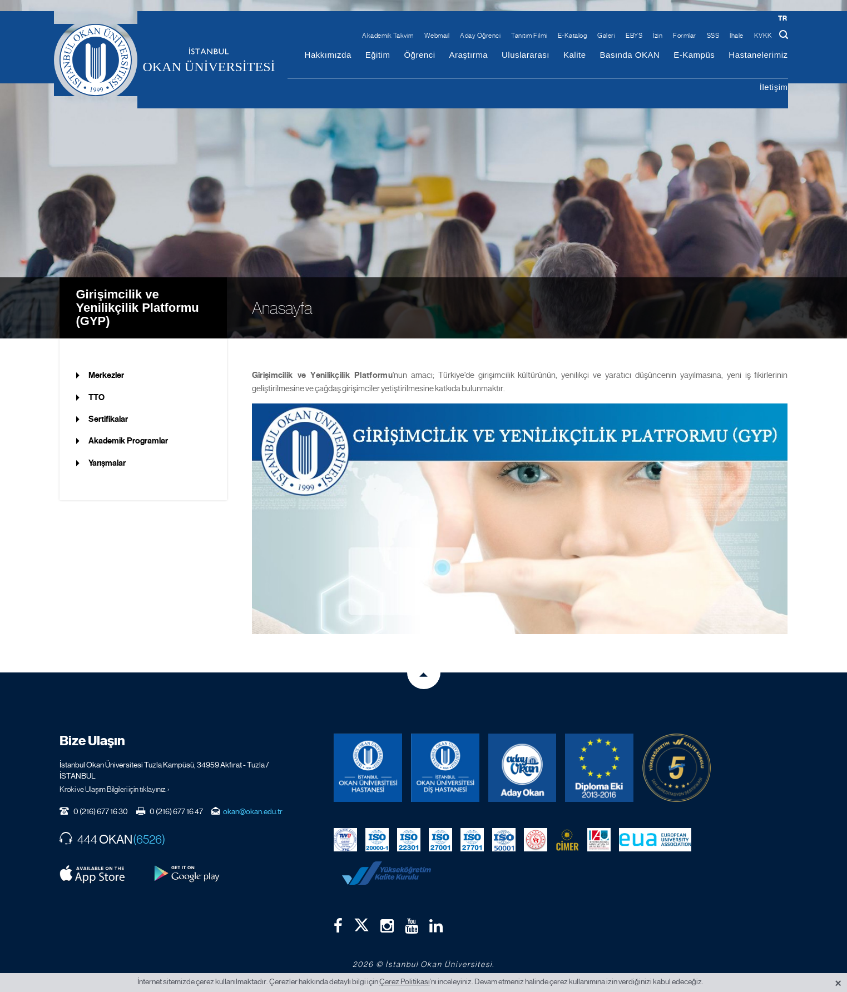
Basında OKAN (630, 54)
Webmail (437, 35)
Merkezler (106, 375)
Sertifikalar (108, 419)
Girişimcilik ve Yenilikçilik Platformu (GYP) (137, 307)
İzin (657, 35)
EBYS (634, 35)
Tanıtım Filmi (529, 35)
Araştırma (468, 54)
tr (782, 18)
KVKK (763, 35)
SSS (713, 35)
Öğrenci (419, 54)
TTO (96, 397)
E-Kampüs (694, 54)
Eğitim (377, 54)
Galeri (606, 35)
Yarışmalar (107, 463)
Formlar (684, 35)
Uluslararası (525, 54)
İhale (737, 35)
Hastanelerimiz (758, 54)
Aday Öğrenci (480, 35)
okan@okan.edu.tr (253, 811)
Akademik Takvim (388, 35)
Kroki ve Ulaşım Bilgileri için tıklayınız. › (115, 789)
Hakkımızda (328, 54)
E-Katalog (572, 35)
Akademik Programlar (128, 441)
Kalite (574, 54)
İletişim (774, 87)
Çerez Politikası (404, 981)
